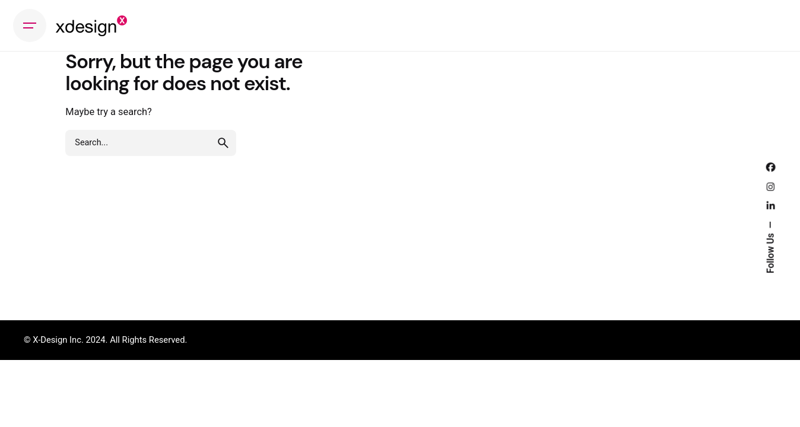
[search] (223, 143)
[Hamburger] (29, 25)
